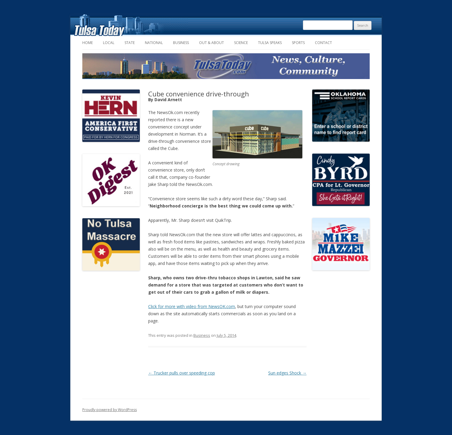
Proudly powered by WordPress (109, 409)
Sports (298, 42)
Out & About (211, 42)
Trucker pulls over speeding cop (181, 373)
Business (181, 42)
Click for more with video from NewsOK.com (191, 306)
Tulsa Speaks (270, 42)
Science (241, 42)
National (154, 42)
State (130, 42)
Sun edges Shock (287, 373)
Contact (323, 42)
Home (87, 42)
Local (108, 42)
